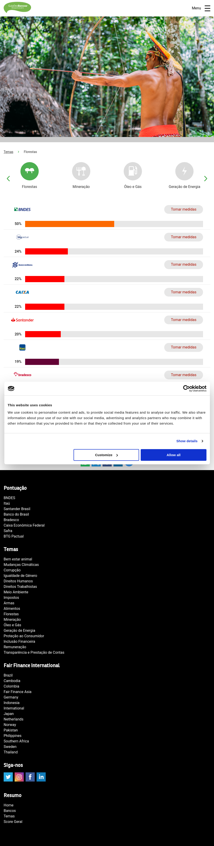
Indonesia (12, 703)
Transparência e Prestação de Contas (34, 652)
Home (8, 805)
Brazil (8, 675)
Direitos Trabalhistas (20, 586)
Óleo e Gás (12, 625)
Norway (10, 725)
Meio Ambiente (16, 592)
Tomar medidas (183, 209)
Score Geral (13, 821)
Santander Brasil (17, 509)
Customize (106, 455)
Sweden (10, 746)
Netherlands (14, 719)
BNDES (9, 498)
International (14, 708)
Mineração (12, 619)
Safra (8, 531)
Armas (9, 603)
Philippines (12, 736)
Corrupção (12, 570)
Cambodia (12, 681)
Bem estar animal (18, 559)
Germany (11, 697)
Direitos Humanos (18, 581)
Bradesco (11, 520)
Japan (9, 714)
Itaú (7, 503)
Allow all (174, 455)
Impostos (11, 597)
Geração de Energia (19, 630)
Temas (8, 152)
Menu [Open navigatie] (201, 8)
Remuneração (15, 647)
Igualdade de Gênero (20, 575)
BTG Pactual (14, 536)
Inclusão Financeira (19, 641)
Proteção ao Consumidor (24, 636)
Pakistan (11, 730)
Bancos (10, 811)
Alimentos (12, 608)
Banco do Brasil (16, 514)
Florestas (11, 614)
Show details (187, 441)
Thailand (11, 752)
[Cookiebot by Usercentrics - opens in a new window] (186, 388)
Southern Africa (16, 741)
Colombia (11, 686)
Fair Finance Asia (18, 692)
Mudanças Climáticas (21, 564)
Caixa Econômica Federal (24, 525)
